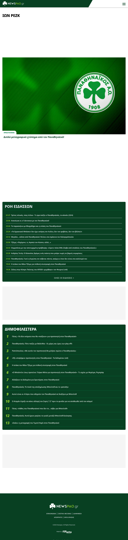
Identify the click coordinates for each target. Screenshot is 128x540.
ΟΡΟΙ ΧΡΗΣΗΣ (69, 517)
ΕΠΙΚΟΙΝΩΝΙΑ (51, 514)
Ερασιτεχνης (9, 133)
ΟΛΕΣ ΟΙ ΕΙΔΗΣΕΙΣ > (64, 278)
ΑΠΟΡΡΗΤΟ (58, 517)
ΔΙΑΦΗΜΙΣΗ (77, 514)
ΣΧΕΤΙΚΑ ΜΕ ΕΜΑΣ (64, 514)
